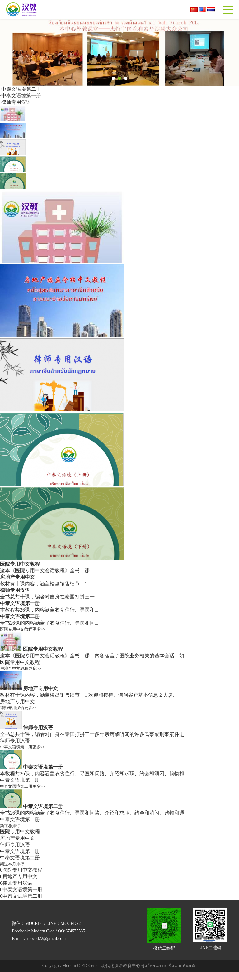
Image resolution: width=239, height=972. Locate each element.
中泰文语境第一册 (21, 95)
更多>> (38, 629)
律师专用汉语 (16, 102)
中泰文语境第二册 (21, 89)
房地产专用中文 (17, 577)
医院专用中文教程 (20, 564)
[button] (113, 78)
